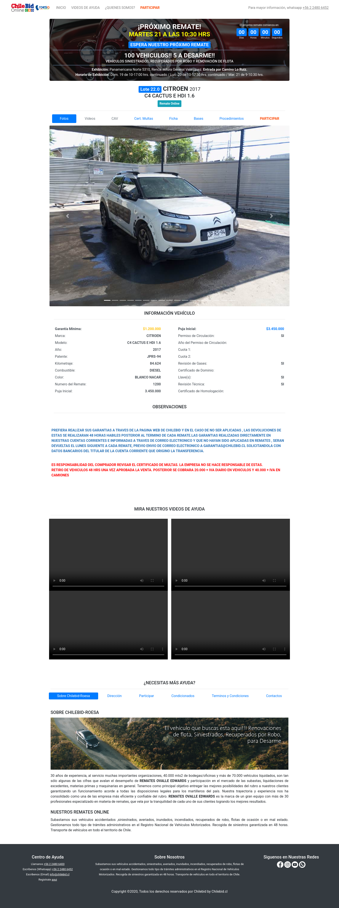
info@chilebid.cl (59, 874)
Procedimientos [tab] (231, 118)
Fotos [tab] (64, 118)
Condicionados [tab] (183, 696)
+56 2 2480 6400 (54, 864)
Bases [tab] (198, 118)
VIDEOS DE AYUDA (85, 8)
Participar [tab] (146, 696)
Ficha (173, 118)
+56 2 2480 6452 (316, 8)
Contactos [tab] (274, 696)
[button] (68, 216)
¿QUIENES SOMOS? (120, 8)
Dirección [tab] (114, 696)
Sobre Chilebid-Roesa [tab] (73, 696)
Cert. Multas (143, 118)
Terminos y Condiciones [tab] (230, 696)
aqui (54, 879)
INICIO (61, 8)
